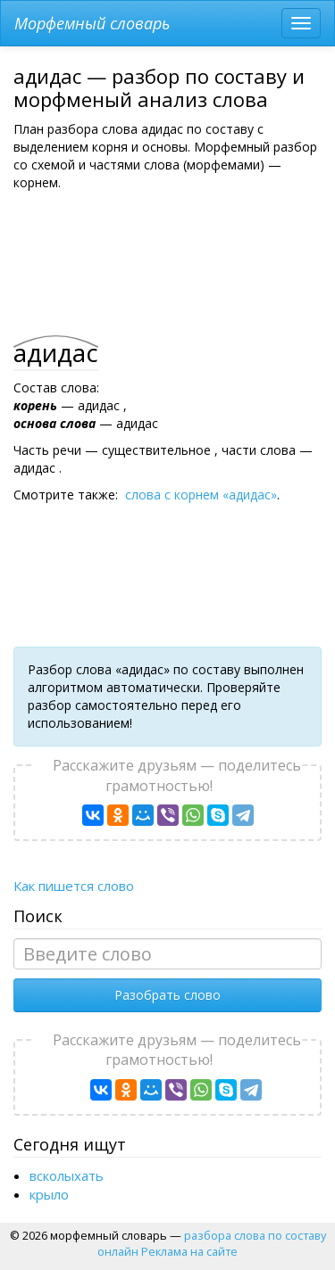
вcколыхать (66, 1175)
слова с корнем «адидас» (201, 494)
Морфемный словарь (92, 23)
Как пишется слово (73, 886)
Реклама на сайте (189, 1251)
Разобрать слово (167, 994)
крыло (49, 1194)
